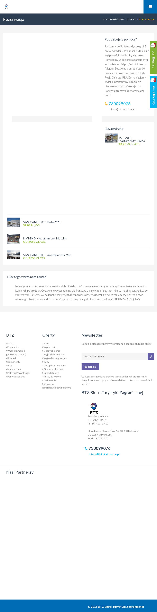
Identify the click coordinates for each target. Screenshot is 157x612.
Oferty (131, 19)
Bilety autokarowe (53, 369)
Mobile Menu (150, 6)
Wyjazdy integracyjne (55, 358)
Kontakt (11, 358)
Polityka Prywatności (18, 372)
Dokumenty (13, 361)
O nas (10, 343)
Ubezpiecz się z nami (55, 365)
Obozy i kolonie (52, 350)
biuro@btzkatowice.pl (123, 109)
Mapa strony (14, 369)
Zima (46, 343)
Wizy (46, 361)
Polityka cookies (16, 376)
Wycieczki (49, 347)
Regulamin (13, 347)
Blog (9, 365)
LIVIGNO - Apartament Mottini (44, 238)
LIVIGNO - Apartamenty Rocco (131, 139)
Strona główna (113, 19)
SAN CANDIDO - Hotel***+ (42, 222)
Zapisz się (90, 366)
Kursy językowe (52, 376)
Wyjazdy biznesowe (54, 354)
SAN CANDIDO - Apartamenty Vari (47, 255)
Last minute (50, 380)
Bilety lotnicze (51, 372)
